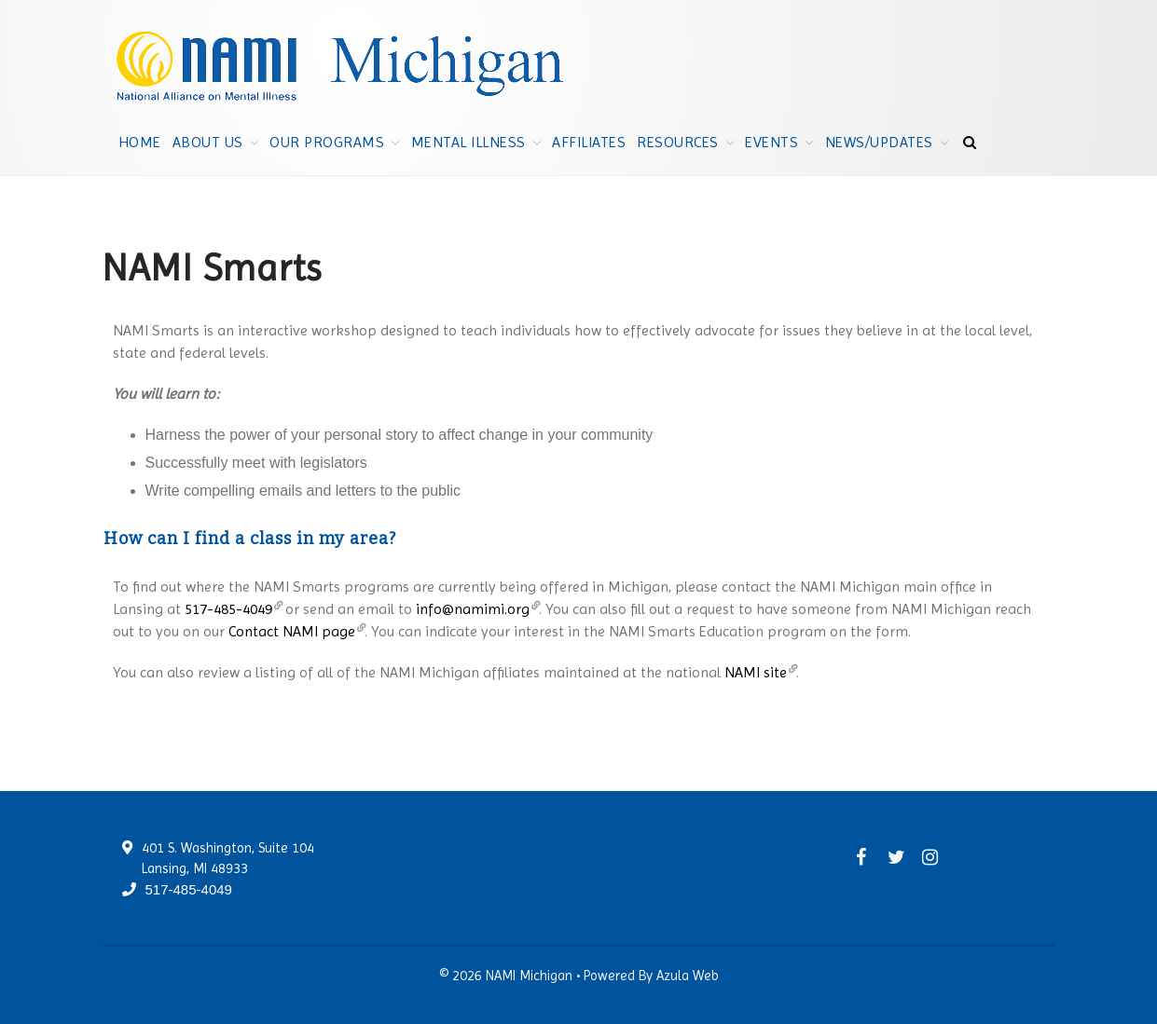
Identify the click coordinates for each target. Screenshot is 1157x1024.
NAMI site (755, 672)
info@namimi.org (473, 609)
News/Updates (879, 142)
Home (139, 142)
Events (771, 142)
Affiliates (589, 142)
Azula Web (687, 975)
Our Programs (326, 142)
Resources (678, 142)
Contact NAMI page (291, 631)
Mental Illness (468, 142)
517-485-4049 (228, 609)
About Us (207, 142)
